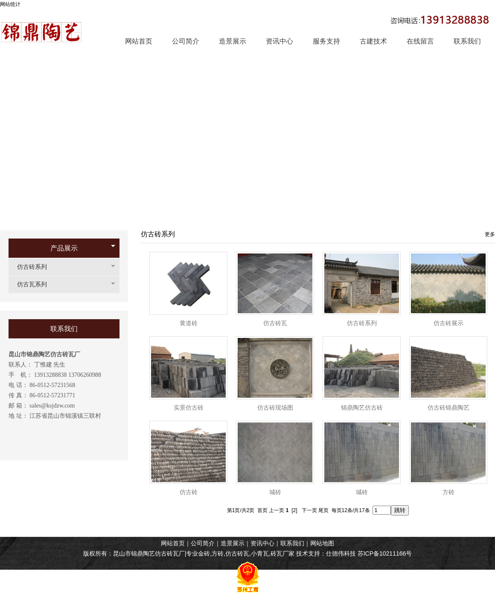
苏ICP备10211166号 (385, 553)
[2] (294, 510)
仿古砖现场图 (275, 408)
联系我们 (292, 543)
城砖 (275, 492)
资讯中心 (262, 543)
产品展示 (64, 248)
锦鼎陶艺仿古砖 (362, 408)
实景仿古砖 (189, 408)
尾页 (323, 510)
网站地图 (322, 543)
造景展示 (233, 543)
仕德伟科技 (341, 553)
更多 (490, 234)
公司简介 (203, 543)
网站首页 (173, 543)
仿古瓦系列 (36, 284)
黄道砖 (189, 323)
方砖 (448, 492)
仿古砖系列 (36, 267)
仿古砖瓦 (275, 323)
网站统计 (10, 4)
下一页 (309, 510)
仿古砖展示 (448, 323)
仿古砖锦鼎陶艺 (448, 408)
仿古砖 (189, 492)
